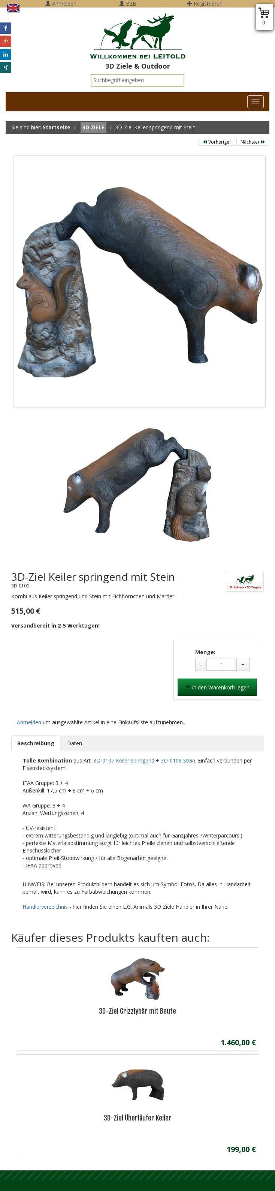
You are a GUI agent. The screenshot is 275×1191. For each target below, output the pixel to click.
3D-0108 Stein (178, 760)
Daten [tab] (74, 743)
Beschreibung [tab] (35, 743)
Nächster (253, 142)
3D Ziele (93, 127)
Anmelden (60, 3)
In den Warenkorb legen (217, 687)
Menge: (205, 652)
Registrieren (205, 3)
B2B (127, 3)
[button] (5, 28)
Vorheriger (217, 142)
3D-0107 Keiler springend (123, 760)
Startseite (56, 127)
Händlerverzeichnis (45, 906)
